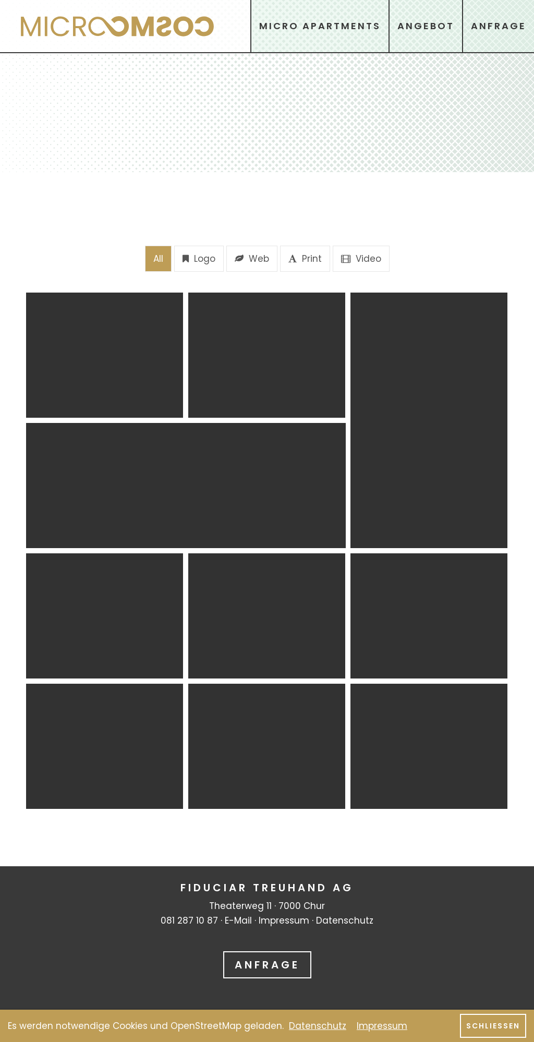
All (158, 258)
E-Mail (238, 920)
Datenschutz (344, 920)
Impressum (284, 920)
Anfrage (267, 965)
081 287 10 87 (189, 920)
